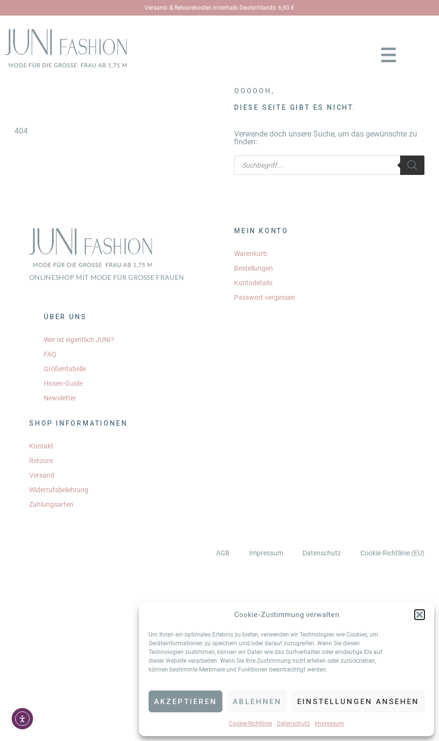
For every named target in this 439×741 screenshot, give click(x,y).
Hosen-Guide (63, 383)
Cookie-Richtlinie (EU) (392, 553)
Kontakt (41, 446)
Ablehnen (257, 701)
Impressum (329, 723)
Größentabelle (65, 369)
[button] (419, 615)
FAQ (50, 354)
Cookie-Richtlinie (250, 723)
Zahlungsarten (51, 504)
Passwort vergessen (264, 297)
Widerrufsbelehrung (58, 490)
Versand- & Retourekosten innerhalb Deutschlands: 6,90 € (219, 7)
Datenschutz (293, 723)
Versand (41, 475)
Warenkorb (250, 254)
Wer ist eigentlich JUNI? (79, 340)
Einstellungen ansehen (358, 701)
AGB (223, 553)
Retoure (41, 461)
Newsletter (60, 398)
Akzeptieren (185, 701)
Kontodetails (253, 283)
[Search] (412, 165)
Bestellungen (253, 268)
